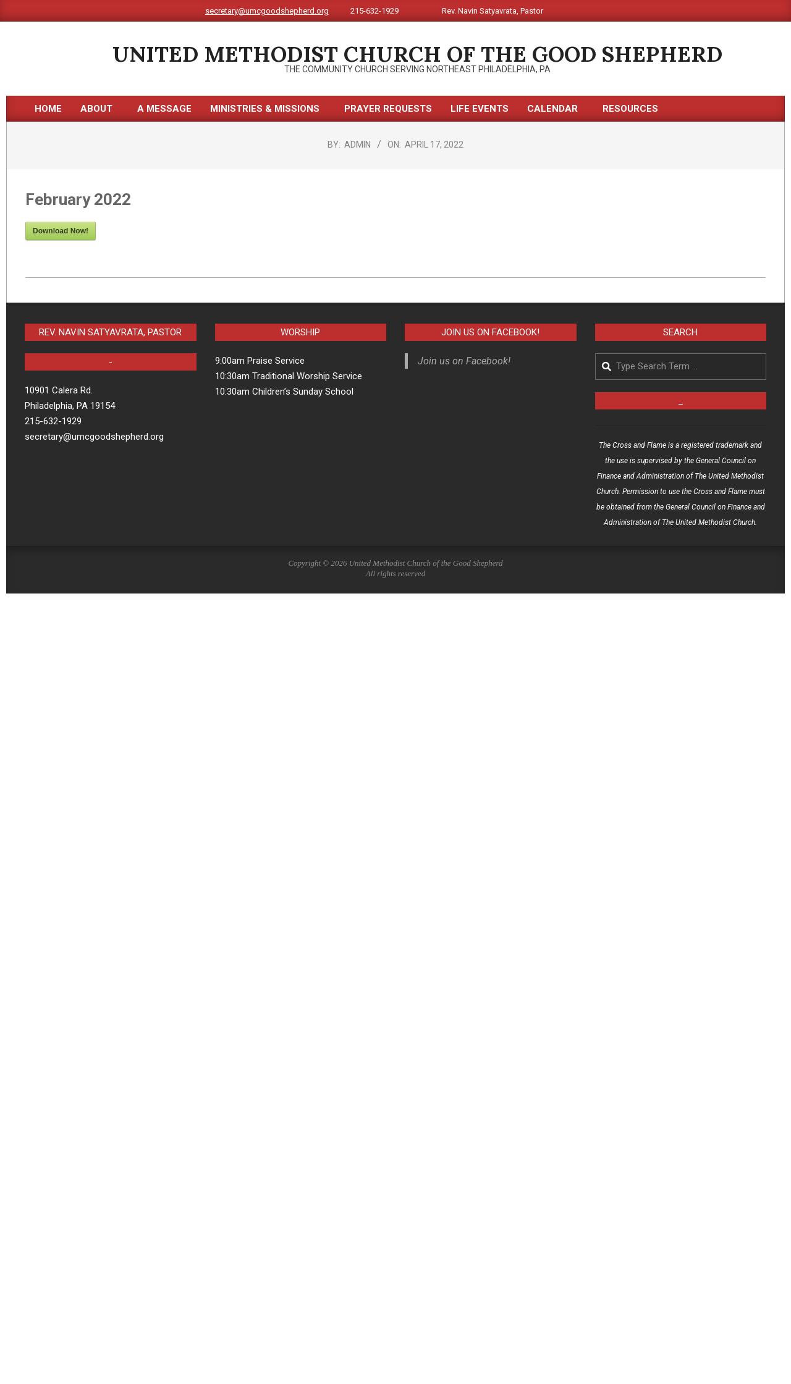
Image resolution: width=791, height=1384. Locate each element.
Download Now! (60, 231)
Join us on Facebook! (490, 332)
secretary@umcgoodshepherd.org (267, 10)
